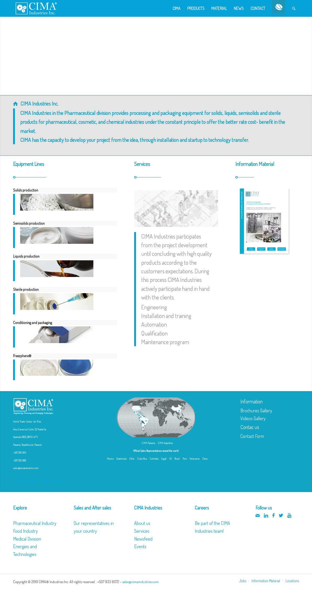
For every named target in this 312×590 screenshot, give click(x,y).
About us (142, 523)
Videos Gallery (253, 418)
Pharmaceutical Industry (34, 523)
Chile (131, 458)
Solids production (25, 190)
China (204, 458)
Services (141, 531)
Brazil (177, 458)
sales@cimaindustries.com (25, 468)
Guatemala (121, 458)
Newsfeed (143, 539)
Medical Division (27, 539)
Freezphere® (22, 356)
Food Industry (25, 531)
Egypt (164, 458)
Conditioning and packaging (32, 322)
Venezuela (195, 458)
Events (140, 546)
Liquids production (26, 256)
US (170, 458)
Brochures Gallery (256, 410)
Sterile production (26, 289)
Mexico (110, 458)
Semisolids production (29, 223)
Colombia (154, 458)
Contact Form (252, 436)
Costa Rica (142, 458)
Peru (185, 458)
